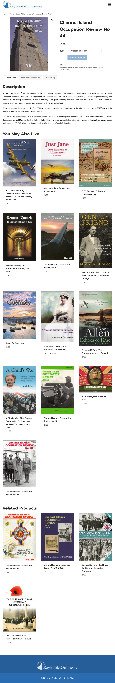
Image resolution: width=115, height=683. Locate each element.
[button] (52, 20)
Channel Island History (75, 67)
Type (62, 51)
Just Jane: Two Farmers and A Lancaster (57, 190)
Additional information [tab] (30, 78)
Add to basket (77, 57)
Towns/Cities (64, 69)
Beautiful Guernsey (15, 343)
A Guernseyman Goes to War (94, 398)
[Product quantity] (63, 57)
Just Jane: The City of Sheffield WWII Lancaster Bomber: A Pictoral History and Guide (19, 195)
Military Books (98, 67)
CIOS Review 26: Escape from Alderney (93, 193)
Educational (88, 67)
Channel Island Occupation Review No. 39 (19, 567)
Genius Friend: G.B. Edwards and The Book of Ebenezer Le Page (95, 275)
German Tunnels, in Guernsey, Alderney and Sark (18, 268)
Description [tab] (11, 78)
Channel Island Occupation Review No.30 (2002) (57, 566)
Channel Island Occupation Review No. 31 (19, 493)
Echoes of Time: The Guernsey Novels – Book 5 (95, 352)
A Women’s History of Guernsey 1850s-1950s (55, 348)
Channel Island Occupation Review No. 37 (57, 266)
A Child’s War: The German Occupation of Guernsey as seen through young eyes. (19, 423)
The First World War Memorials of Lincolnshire (18, 637)
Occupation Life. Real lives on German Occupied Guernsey (95, 568)
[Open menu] (109, 4)
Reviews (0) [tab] (50, 78)
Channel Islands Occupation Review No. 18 (57, 420)
